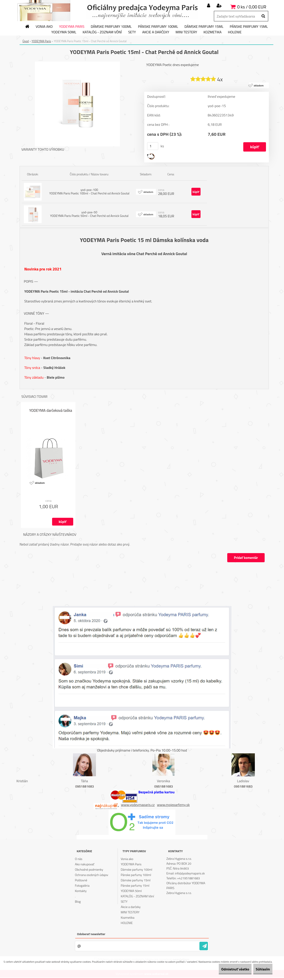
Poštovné (81, 880)
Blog (78, 902)
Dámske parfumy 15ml (204, 26)
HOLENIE (234, 32)
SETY (132, 32)
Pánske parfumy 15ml (249, 26)
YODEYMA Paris (71, 26)
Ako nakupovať (84, 864)
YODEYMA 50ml (63, 32)
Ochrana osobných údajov (91, 875)
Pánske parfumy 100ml (158, 26)
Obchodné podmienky (89, 870)
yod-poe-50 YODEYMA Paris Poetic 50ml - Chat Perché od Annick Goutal (89, 214)
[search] (263, 16)
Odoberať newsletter (91, 934)
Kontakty (80, 891)
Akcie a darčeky (155, 32)
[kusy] (152, 146)
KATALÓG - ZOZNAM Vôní (102, 32)
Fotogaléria (82, 886)
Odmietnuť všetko (226, 969)
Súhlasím (260, 969)
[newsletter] (204, 946)
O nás (78, 859)
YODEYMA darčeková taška (50, 411)
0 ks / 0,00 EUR (251, 6)
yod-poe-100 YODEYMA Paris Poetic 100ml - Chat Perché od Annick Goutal (89, 192)
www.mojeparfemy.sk (173, 805)
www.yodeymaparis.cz (138, 805)
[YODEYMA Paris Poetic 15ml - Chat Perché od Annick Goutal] (77, 63)
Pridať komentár (245, 557)
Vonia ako (44, 26)
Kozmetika (212, 32)
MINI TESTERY (186, 32)
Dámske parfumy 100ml (111, 26)
